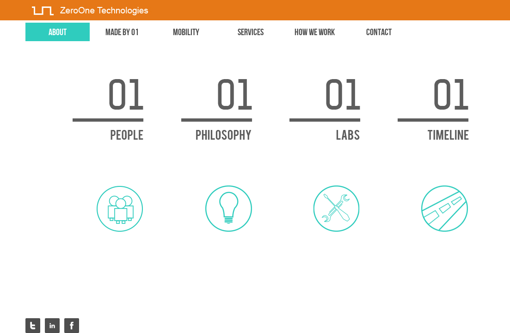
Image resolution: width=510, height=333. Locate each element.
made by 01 (122, 32)
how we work (315, 32)
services (251, 32)
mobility (186, 32)
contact (379, 32)
